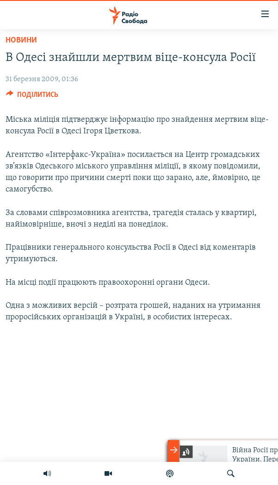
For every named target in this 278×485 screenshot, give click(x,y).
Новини (21, 40)
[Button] (32, 97)
